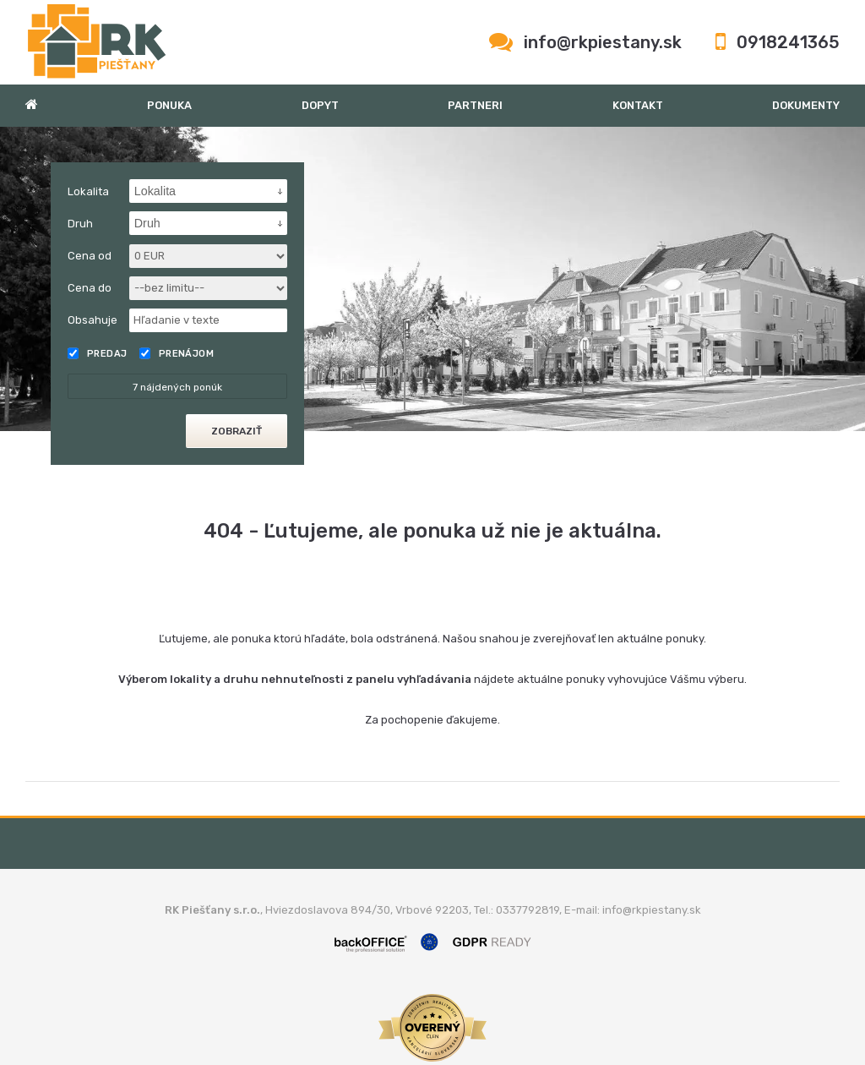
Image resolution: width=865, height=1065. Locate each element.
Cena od (90, 255)
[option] (432, 279)
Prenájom (177, 353)
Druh (80, 223)
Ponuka (169, 105)
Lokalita (88, 191)
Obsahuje (92, 320)
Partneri (475, 105)
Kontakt (637, 105)
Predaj (98, 353)
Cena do (90, 287)
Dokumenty (806, 105)
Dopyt (320, 105)
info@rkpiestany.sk (603, 42)
